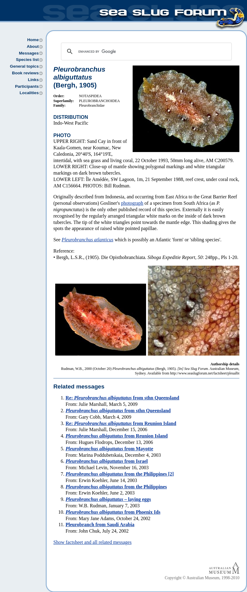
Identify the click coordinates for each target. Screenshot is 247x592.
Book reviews (25, 73)
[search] (145, 51)
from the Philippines (116, 486)
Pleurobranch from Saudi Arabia (100, 524)
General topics (24, 66)
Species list (27, 59)
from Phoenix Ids (113, 512)
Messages (29, 53)
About (33, 46)
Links (33, 79)
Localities (29, 92)
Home (33, 39)
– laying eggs (108, 499)
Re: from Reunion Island (121, 423)
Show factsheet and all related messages (92, 542)
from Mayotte (109, 448)
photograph (132, 203)
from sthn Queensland (118, 410)
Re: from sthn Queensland (122, 397)
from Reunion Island (117, 435)
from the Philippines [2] (120, 474)
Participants (27, 86)
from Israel (107, 461)
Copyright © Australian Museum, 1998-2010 (202, 578)
